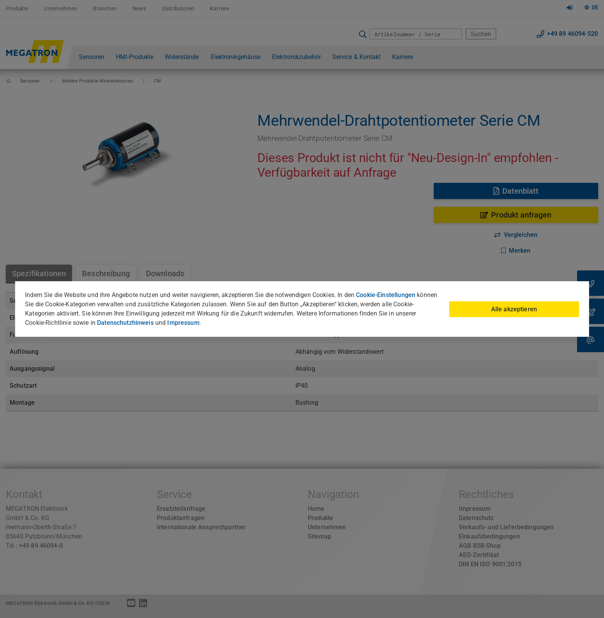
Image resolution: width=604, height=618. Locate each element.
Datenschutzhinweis (125, 322)
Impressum (183, 322)
